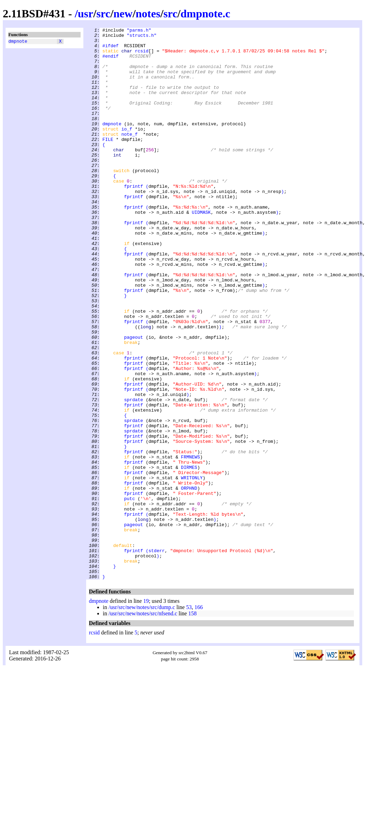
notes (148, 13)
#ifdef (110, 50)
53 (189, 717)
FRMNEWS (190, 543)
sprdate (133, 474)
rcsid (141, 56)
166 (198, 717)
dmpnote (17, 42)
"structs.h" (142, 37)
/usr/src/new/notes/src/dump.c (141, 717)
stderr (156, 655)
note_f (129, 156)
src (103, 13)
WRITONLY (191, 568)
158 (192, 724)
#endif (110, 62)
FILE (107, 162)
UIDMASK (201, 249)
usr (85, 13)
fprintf (133, 218)
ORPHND (189, 580)
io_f (126, 149)
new (123, 13)
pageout (133, 399)
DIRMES (189, 556)
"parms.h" (139, 31)
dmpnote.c (205, 13)
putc (129, 593)
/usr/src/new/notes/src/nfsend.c (142, 724)
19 (146, 711)
